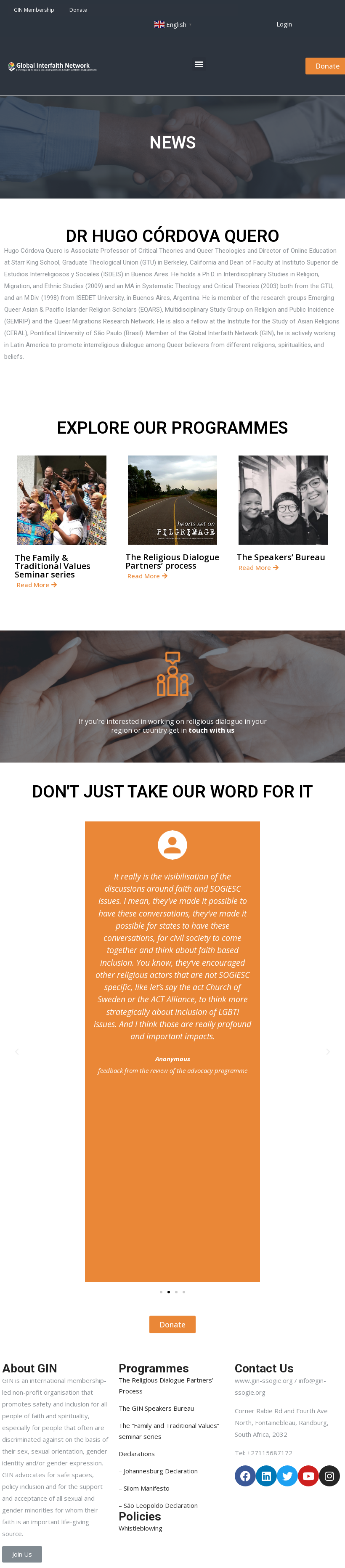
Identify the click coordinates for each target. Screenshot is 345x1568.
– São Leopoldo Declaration (158, 1505)
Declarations (137, 1453)
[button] (284, 24)
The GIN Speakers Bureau (156, 1408)
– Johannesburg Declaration (158, 1471)
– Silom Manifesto (144, 1488)
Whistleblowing (140, 1528)
